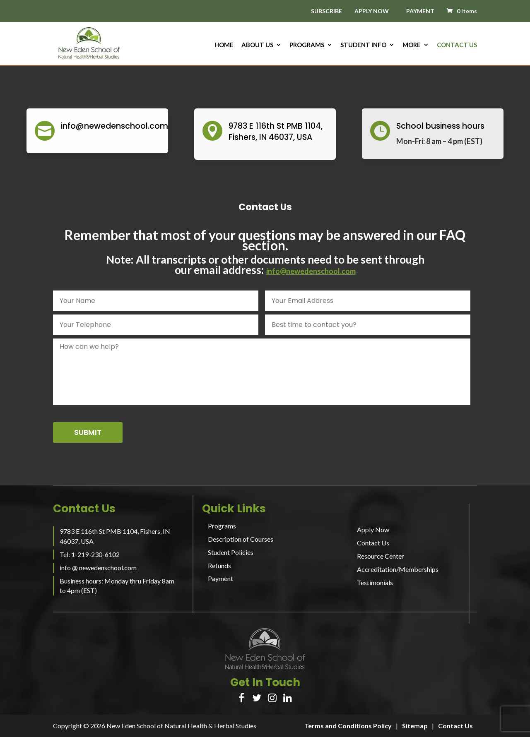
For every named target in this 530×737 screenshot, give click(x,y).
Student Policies (230, 552)
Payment (220, 578)
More (411, 45)
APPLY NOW (371, 10)
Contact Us (457, 45)
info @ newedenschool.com (98, 567)
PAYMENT (420, 10)
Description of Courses (240, 539)
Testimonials (375, 582)
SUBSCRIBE (326, 11)
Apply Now (373, 529)
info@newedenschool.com (311, 271)
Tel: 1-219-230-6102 (90, 554)
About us (257, 45)
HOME (224, 45)
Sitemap (415, 726)
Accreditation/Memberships (397, 569)
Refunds (219, 565)
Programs (306, 45)
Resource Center (380, 556)
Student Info (363, 45)
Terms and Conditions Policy (348, 726)
